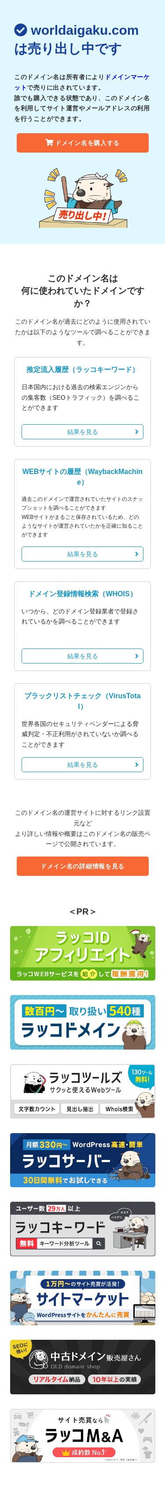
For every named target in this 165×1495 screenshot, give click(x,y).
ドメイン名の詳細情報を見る (82, 866)
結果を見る (103, 431)
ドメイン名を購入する (82, 143)
